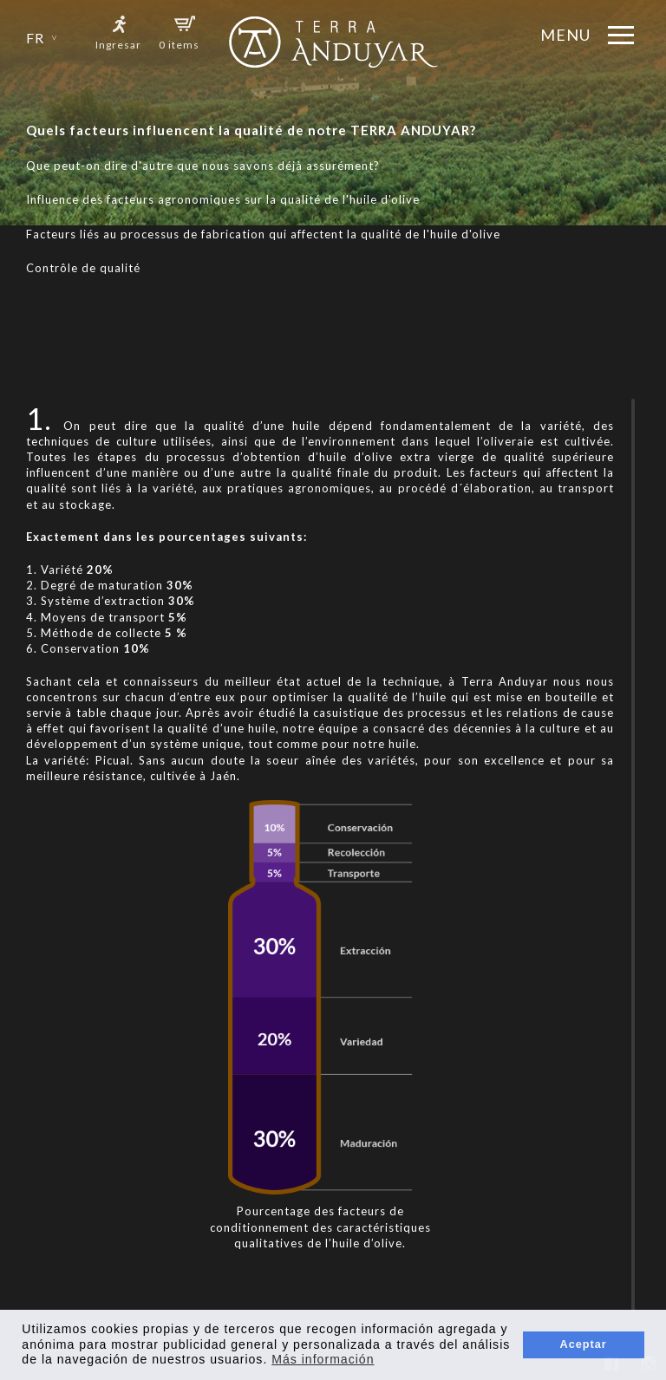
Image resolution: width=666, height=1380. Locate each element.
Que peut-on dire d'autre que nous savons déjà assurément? (203, 165)
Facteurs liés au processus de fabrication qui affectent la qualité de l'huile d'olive (263, 234)
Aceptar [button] (583, 1344)
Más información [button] (322, 1359)
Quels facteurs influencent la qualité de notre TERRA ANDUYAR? (251, 130)
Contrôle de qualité (83, 268)
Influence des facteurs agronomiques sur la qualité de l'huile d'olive (223, 199)
